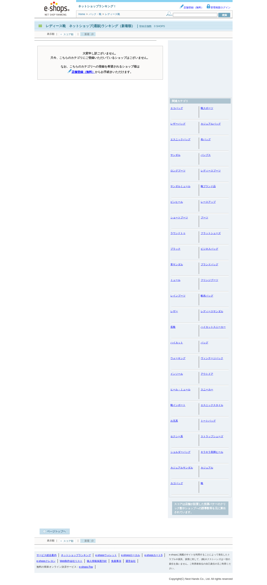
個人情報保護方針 (97, 561)
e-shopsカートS (153, 555)
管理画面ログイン (218, 7)
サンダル (175, 155)
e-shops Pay (86, 566)
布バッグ (206, 139)
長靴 (172, 327)
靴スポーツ (207, 108)
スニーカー (207, 389)
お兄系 (174, 420)
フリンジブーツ (209, 280)
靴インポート (177, 405)
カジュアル (207, 467)
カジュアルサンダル (181, 467)
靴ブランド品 (208, 186)
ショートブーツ (179, 217)
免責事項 (116, 561)
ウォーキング (177, 358)
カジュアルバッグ (211, 123)
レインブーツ (177, 295)
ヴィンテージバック (212, 358)
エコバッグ (176, 108)
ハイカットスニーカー (213, 327)
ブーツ (204, 217)
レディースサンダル (212, 311)
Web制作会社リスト (71, 561)
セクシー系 (176, 436)
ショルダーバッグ (180, 452)
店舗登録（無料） (191, 7)
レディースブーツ (211, 170)
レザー (174, 311)
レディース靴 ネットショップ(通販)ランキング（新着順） (90, 26)
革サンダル (176, 264)
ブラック (175, 248)
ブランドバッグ (209, 264)
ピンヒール (176, 201)
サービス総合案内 (47, 555)
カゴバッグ (176, 483)
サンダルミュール (180, 186)
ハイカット (176, 342)
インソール (176, 373)
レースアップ (208, 201)
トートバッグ (208, 420)
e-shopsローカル (130, 555)
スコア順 (68, 34)
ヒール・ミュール (180, 389)
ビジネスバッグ (209, 248)
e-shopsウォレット (106, 555)
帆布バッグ (207, 295)
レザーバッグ (177, 123)
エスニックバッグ (180, 139)
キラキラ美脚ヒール (212, 452)
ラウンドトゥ (177, 233)
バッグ (204, 342)
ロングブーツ (177, 170)
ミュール (175, 280)
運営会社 (131, 561)
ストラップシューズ (212, 436)
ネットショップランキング (76, 555)
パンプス (206, 155)
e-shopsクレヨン (46, 561)
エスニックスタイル (212, 405)
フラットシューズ (211, 233)
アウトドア (207, 373)
